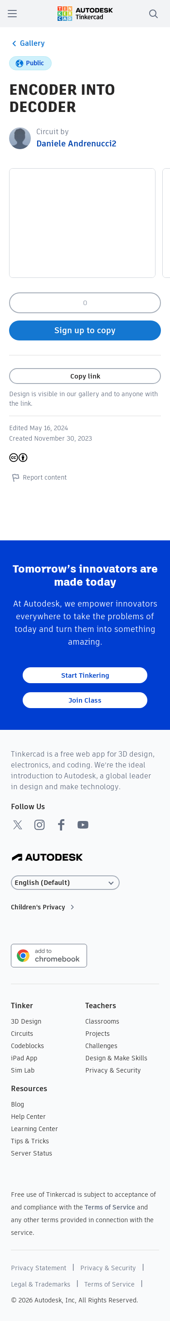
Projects (97, 1033)
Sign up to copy (85, 330)
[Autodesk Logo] (47, 858)
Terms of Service (110, 1207)
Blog (17, 1104)
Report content (38, 477)
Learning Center (34, 1128)
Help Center (28, 1116)
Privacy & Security (113, 1070)
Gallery (27, 43)
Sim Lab (22, 1070)
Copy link (85, 376)
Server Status (31, 1153)
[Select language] (65, 883)
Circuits (22, 1033)
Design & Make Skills (116, 1058)
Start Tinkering (85, 675)
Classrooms (102, 1021)
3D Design (26, 1021)
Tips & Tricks (30, 1141)
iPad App (24, 1058)
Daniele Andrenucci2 (76, 143)
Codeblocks (27, 1045)
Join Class (85, 700)
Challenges (101, 1045)
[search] (153, 13)
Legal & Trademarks (40, 1284)
